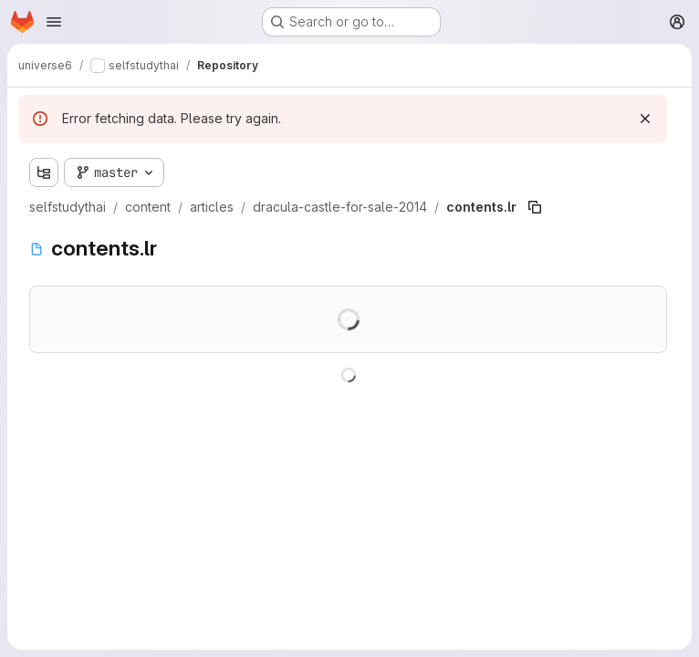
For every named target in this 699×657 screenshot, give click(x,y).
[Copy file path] (534, 207)
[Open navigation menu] (53, 21)
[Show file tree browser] (43, 172)
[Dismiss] (645, 119)
